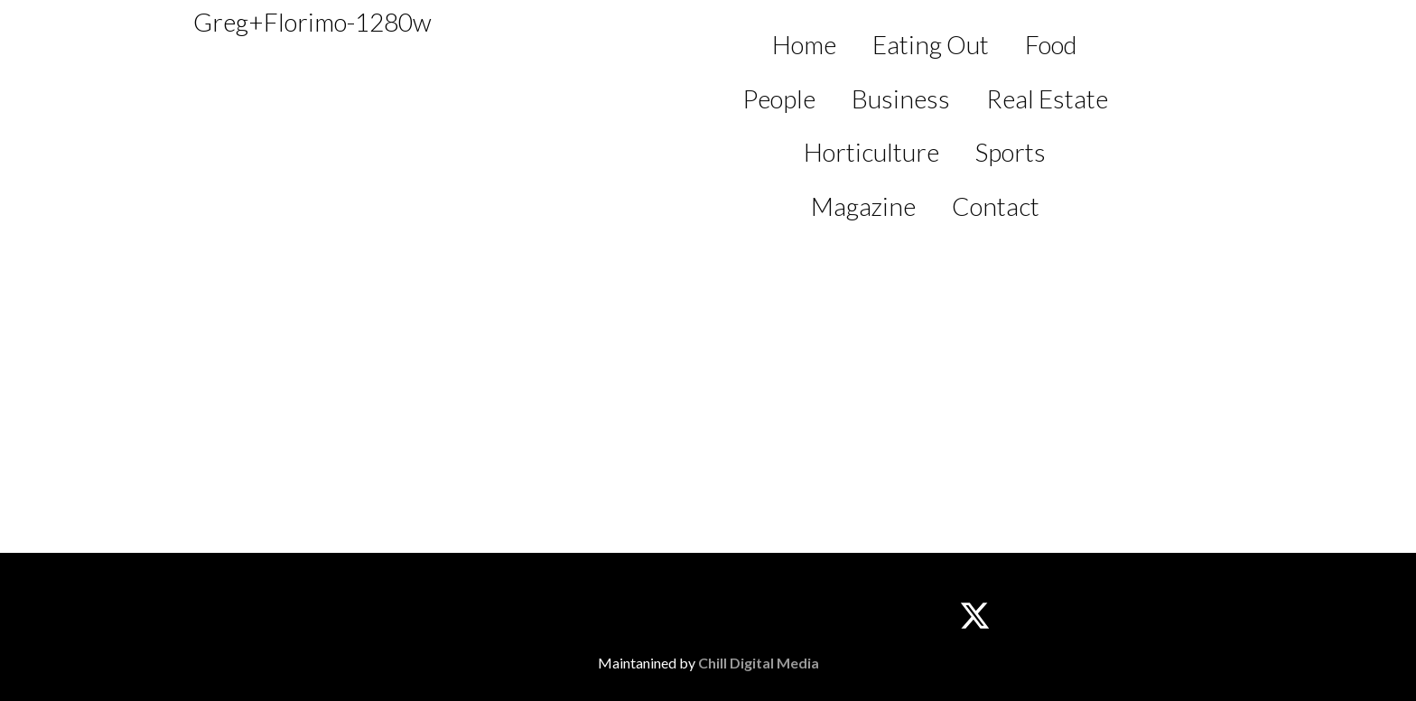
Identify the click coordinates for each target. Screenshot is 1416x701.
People (778, 98)
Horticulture (871, 151)
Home (804, 44)
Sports (1010, 151)
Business (901, 98)
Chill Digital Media (758, 662)
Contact (995, 206)
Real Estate (1047, 98)
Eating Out (930, 44)
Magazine (863, 206)
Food (1051, 44)
